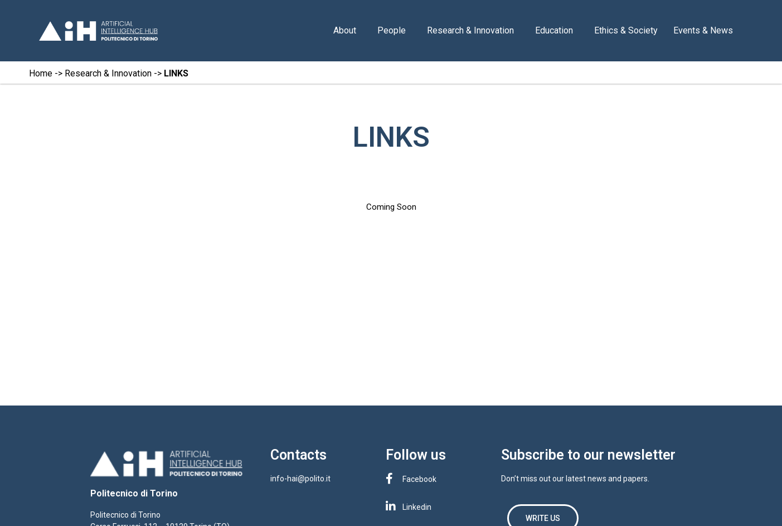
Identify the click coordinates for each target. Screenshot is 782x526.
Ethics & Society (626, 30)
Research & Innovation (473, 30)
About (347, 30)
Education (557, 30)
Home (40, 73)
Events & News (706, 30)
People (394, 30)
